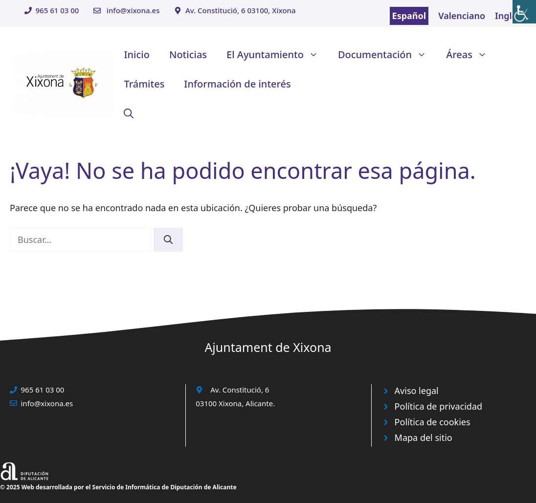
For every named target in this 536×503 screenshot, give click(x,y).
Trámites (144, 83)
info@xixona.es (133, 10)
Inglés (508, 16)
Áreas (471, 54)
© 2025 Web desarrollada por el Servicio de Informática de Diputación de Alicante (118, 487)
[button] (128, 113)
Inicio (136, 54)
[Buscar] (168, 240)
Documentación (387, 54)
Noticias (188, 54)
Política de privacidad (438, 406)
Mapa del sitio (423, 437)
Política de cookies (432, 422)
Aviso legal (417, 390)
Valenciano (461, 16)
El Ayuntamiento (277, 54)
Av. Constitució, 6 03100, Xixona (240, 10)
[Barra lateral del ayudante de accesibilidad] (524, 11)
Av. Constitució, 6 (239, 389)
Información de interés (237, 83)
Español (409, 16)
